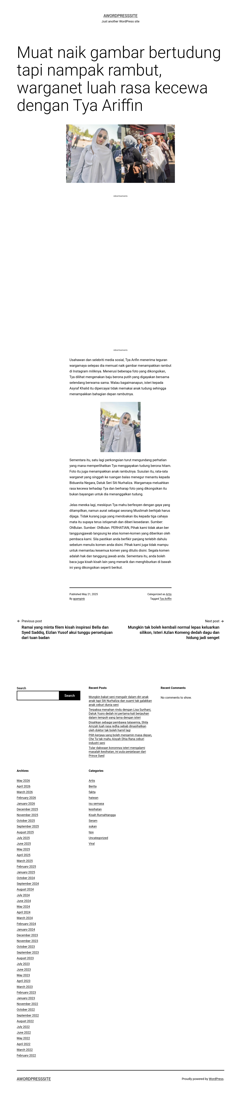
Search (21, 688)
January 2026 (26, 803)
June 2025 (24, 843)
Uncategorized (98, 838)
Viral (92, 843)
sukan (93, 826)
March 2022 (25, 1049)
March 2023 (25, 986)
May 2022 (23, 1038)
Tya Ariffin (166, 598)
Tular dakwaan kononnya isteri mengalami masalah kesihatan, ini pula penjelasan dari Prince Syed (117, 751)
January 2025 (26, 872)
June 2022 (24, 1032)
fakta (92, 792)
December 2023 (27, 935)
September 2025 (28, 826)
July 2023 (23, 964)
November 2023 (27, 941)
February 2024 (26, 924)
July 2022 (23, 1027)
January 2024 (26, 929)
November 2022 (27, 1004)
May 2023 (23, 975)
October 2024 (26, 878)
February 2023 (26, 992)
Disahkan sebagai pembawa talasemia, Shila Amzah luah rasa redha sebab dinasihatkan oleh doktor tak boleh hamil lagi (118, 726)
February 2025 (26, 866)
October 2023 (26, 946)
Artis (169, 594)
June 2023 (24, 969)
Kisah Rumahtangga (102, 815)
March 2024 (25, 918)
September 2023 (28, 952)
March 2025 (25, 861)
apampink (79, 598)
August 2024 (25, 889)
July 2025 (23, 838)
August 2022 (25, 1021)
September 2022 (28, 1015)
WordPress (216, 1079)
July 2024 (23, 895)
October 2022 (26, 1009)
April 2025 (23, 855)
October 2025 (26, 820)
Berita (93, 786)
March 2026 (25, 792)
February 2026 (26, 797)
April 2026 (23, 786)
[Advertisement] (120, 221)
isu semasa (96, 803)
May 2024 (23, 906)
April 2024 (23, 912)
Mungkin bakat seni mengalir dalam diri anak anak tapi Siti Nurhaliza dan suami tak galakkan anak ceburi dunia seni (120, 700)
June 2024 (24, 901)
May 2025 (23, 849)
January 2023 (26, 998)
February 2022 (26, 1055)
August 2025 (25, 832)
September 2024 (28, 883)
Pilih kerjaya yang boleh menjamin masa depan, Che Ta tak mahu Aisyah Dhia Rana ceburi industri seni (120, 739)
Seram (93, 820)
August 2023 (25, 958)
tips (91, 832)
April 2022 (23, 1044)
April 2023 (23, 981)
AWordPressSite (120, 15)
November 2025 (27, 815)
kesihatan (95, 809)
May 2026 (23, 780)
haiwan (93, 797)
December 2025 (27, 809)
